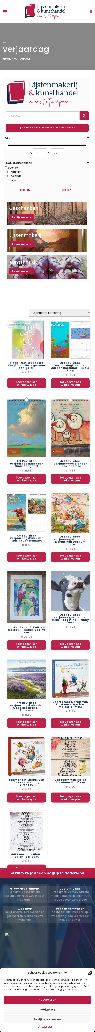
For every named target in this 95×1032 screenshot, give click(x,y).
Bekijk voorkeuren (47, 1019)
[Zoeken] (84, 115)
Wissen (66, 189)
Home (7, 59)
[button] (89, 972)
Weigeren (47, 1009)
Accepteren (47, 1000)
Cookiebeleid (45, 1027)
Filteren (25, 189)
